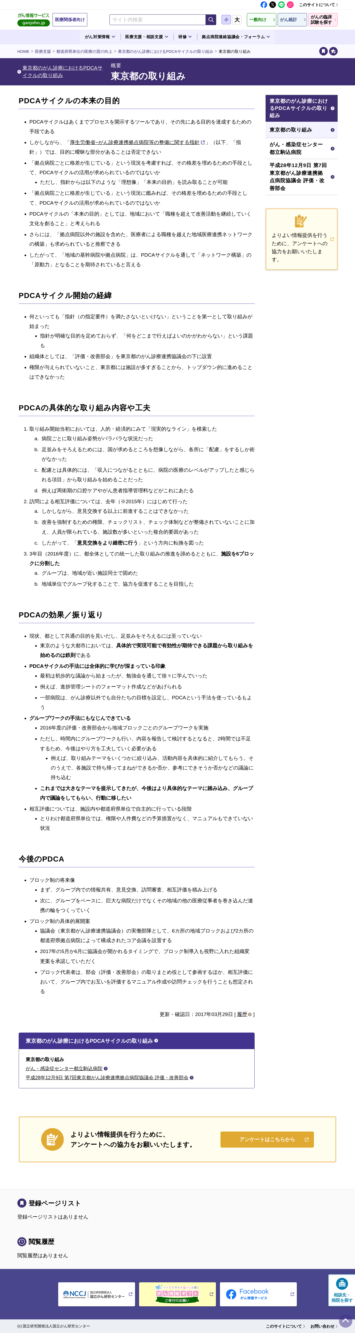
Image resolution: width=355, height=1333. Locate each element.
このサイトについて (317, 4)
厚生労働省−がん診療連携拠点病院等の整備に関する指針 (135, 142)
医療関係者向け (70, 19)
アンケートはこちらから (267, 1139)
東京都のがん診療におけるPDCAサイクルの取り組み (165, 51)
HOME (23, 51)
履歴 (242, 1014)
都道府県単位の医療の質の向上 (84, 51)
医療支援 (43, 51)
